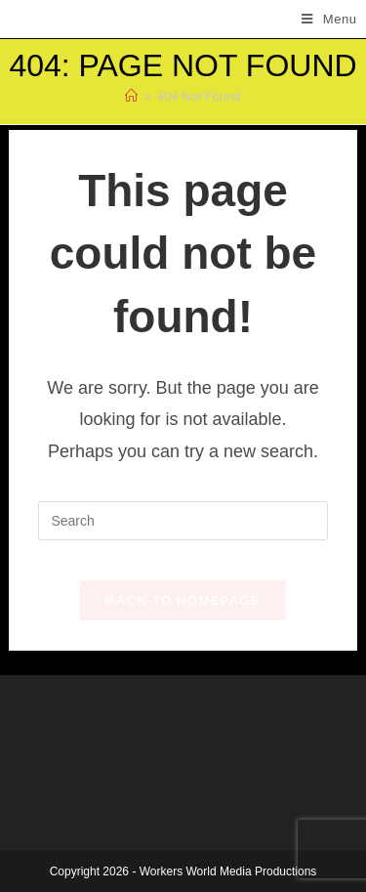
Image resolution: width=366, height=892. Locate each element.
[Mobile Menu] (329, 19)
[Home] (131, 96)
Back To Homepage (182, 600)
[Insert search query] (182, 520)
